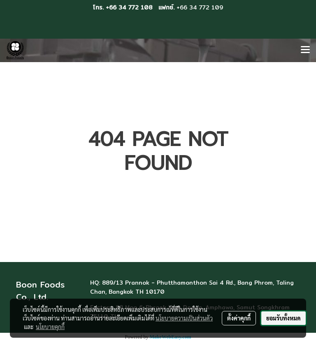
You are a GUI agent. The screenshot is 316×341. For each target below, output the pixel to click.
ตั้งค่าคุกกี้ (239, 318)
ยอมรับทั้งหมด (283, 318)
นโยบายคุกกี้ (50, 326)
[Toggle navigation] (305, 50)
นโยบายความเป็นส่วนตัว (184, 318)
